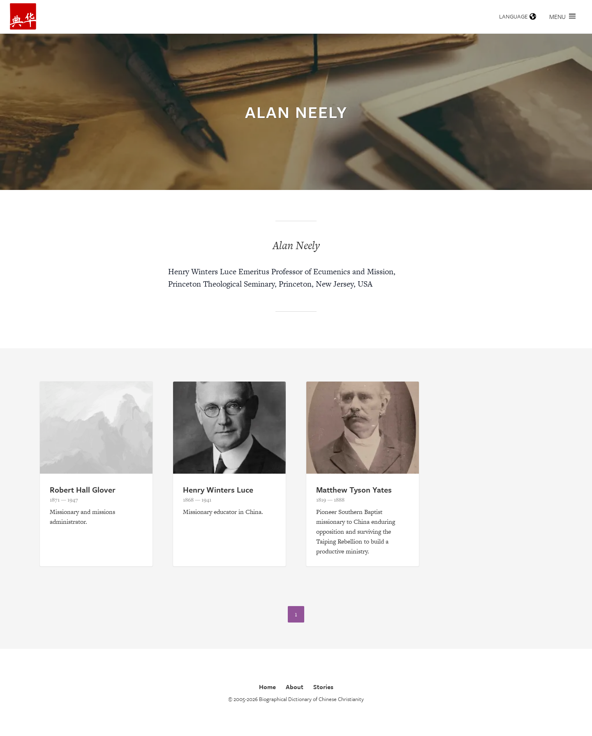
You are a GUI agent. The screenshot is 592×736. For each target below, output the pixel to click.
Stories (323, 686)
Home (267, 686)
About (294, 686)
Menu (562, 16)
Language (517, 16)
